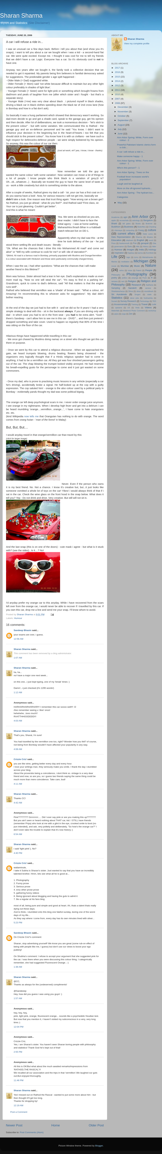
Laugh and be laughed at (129, 184)
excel (151, 240)
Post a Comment (18, 1112)
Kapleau (131, 253)
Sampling (115, 288)
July (120, 129)
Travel (144, 304)
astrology (136, 220)
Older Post (96, 1125)
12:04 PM (18, 1027)
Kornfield (149, 253)
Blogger (99, 1145)
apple (113, 220)
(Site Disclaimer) (39, 23)
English (140, 240)
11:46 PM (18, 1080)
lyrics (136, 257)
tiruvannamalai (121, 304)
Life (114, 257)
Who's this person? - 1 (128, 168)
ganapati (145, 243)
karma (140, 253)
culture (152, 230)
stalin (149, 294)
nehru (121, 270)
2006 (118, 103)
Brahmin (149, 224)
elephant (129, 240)
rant (122, 281)
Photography (136, 274)
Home (55, 1125)
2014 (118, 81)
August (121, 125)
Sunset (114, 301)
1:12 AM (18, 692)
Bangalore (148, 220)
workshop (152, 311)
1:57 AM (18, 998)
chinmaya (118, 230)
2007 (118, 98)
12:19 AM (18, 1105)
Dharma (139, 237)
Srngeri (137, 294)
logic (128, 257)
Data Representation (121, 237)
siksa (139, 291)
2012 (118, 85)
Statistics (116, 297)
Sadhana (149, 285)
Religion (132, 281)
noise (130, 270)
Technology (144, 301)
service (148, 288)
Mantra (114, 262)
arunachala (124, 220)
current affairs (126, 233)
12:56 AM (18, 639)
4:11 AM (18, 784)
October (122, 116)
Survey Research (128, 301)
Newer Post (14, 1125)
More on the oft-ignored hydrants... (134, 188)
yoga (124, 314)
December (123, 107)
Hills (137, 246)
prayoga (135, 278)
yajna (116, 314)
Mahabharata (147, 257)
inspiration (119, 253)
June (120, 133)
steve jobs (134, 298)
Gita (154, 243)
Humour (18, 618)
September (123, 120)
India (141, 249)
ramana (114, 281)
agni (125, 217)
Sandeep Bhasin (22, 630)
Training (134, 304)
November (123, 111)
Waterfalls (115, 311)
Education (116, 240)
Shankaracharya (118, 291)
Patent (138, 270)
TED (154, 301)
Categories (122, 197)
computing (130, 230)
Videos (148, 307)
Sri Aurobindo (119, 294)
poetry (114, 278)
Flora (113, 243)
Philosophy (115, 275)
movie (113, 266)
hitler (154, 246)
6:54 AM (18, 834)
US (128, 308)
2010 (118, 94)
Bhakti (114, 223)
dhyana (150, 237)
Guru (129, 246)
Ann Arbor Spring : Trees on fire (133, 172)
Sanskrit (132, 288)
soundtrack (148, 291)
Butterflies (142, 227)
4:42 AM (18, 802)
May (120, 202)
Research (136, 285)
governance (119, 246)
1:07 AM (18, 657)
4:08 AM (18, 749)
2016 (118, 72)
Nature (150, 265)
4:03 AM (18, 720)
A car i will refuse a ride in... (131, 152)
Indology (152, 250)
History (146, 246)
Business (128, 226)
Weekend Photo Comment (134, 311)
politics (124, 278)
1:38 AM (18, 967)
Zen (130, 314)
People (148, 270)
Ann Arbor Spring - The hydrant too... (135, 192)
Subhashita (148, 298)
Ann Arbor (140, 217)
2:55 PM (18, 1052)
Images (130, 249)
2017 (118, 68)
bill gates (127, 224)
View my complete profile (136, 43)
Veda (137, 308)
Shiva (130, 291)
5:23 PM (18, 922)
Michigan (141, 261)
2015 (118, 76)
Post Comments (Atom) (32, 1132)
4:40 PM (18, 853)
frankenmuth (124, 243)
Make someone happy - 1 (130, 156)
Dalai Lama (148, 234)
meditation (125, 262)
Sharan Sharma (21, 15)
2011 (118, 90)
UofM (154, 304)
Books (138, 224)
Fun (135, 243)
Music (137, 266)
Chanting (152, 227)
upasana (118, 308)
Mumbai (125, 266)
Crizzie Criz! (20, 759)
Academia (115, 217)
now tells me (31, 416)
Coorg (141, 230)
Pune (144, 278)
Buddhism (115, 227)
